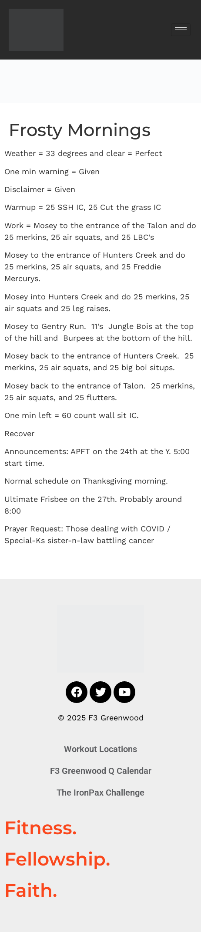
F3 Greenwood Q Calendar (100, 771)
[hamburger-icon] (181, 29)
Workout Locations (100, 749)
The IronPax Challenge (100, 792)
